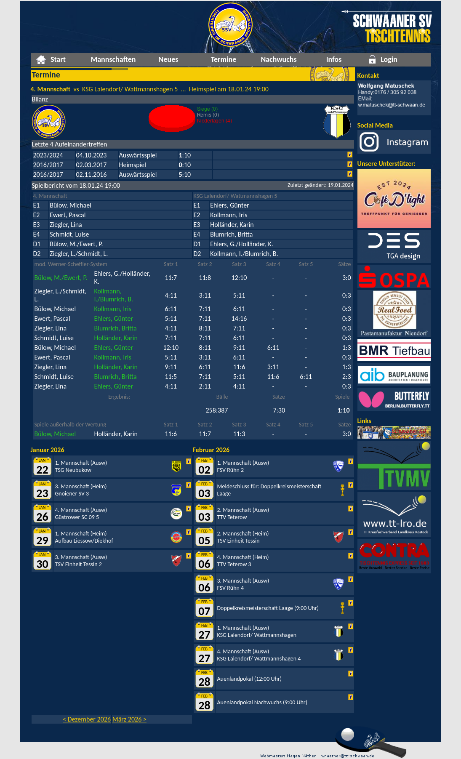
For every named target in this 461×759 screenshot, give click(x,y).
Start (58, 59)
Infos (334, 59)
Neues (169, 59)
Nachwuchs (278, 59)
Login (389, 59)
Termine (224, 59)
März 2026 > (129, 719)
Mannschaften (113, 59)
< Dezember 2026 (87, 719)
